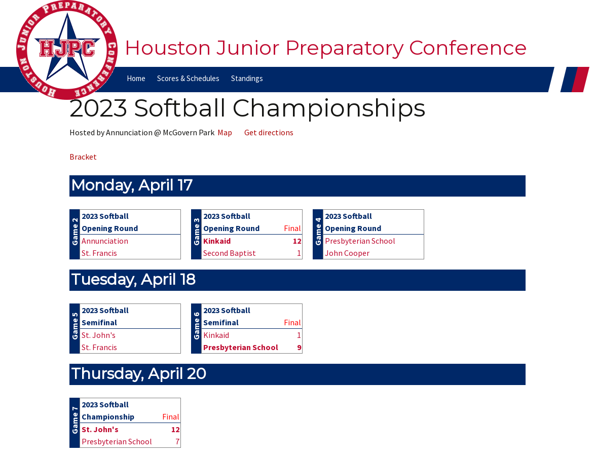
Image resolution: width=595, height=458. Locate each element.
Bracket (83, 156)
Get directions (267, 132)
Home (136, 78)
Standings (247, 78)
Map (223, 132)
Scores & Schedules (188, 78)
